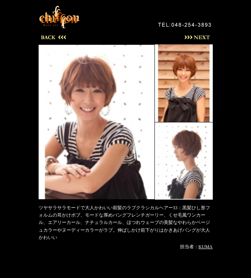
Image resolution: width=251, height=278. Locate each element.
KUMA (205, 246)
